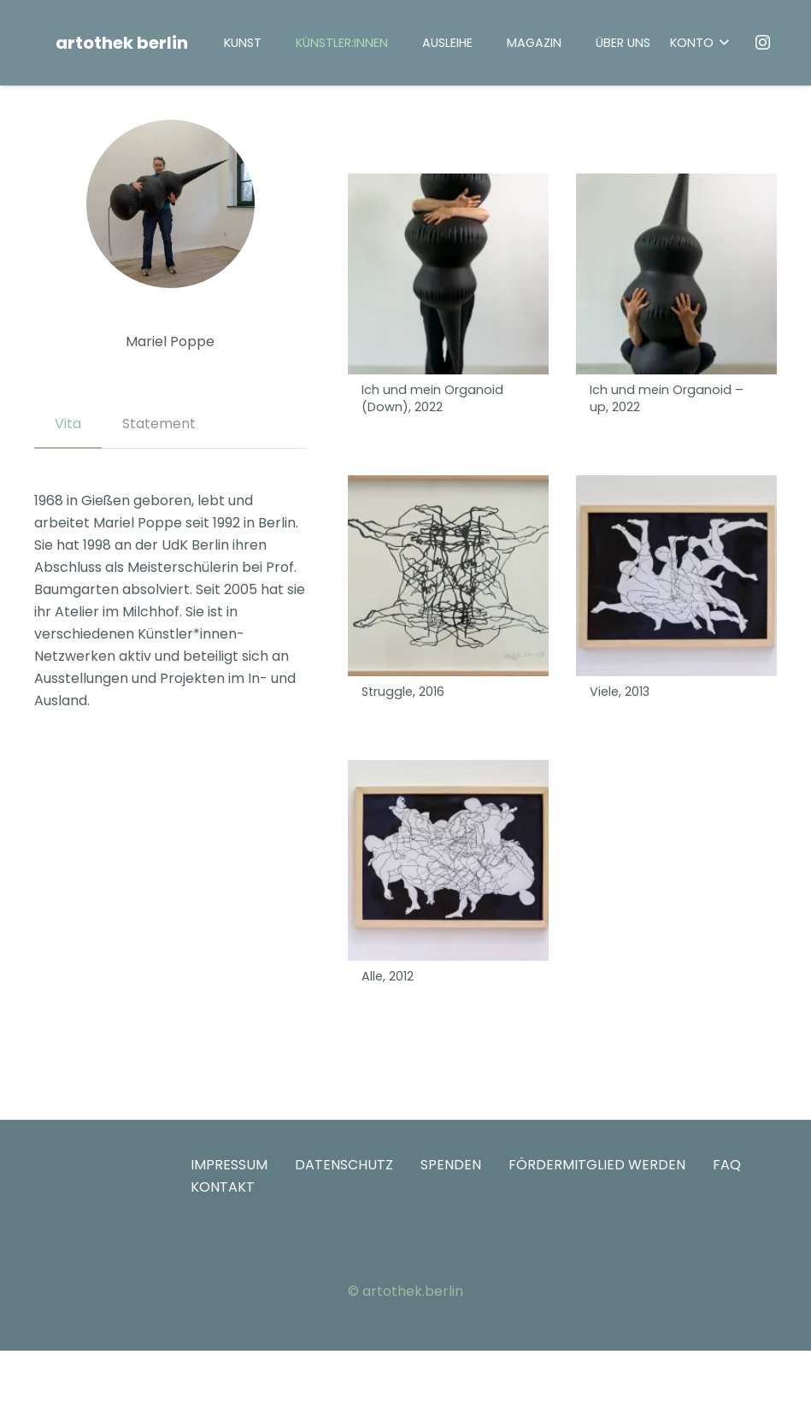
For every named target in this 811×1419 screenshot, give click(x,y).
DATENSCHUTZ (344, 1165)
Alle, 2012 (387, 976)
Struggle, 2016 (402, 692)
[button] (699, 43)
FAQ (727, 1165)
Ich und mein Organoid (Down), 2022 (432, 399)
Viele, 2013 (619, 692)
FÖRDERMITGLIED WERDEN (596, 1165)
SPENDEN (450, 1165)
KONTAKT (223, 1187)
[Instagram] (763, 42)
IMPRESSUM (229, 1165)
